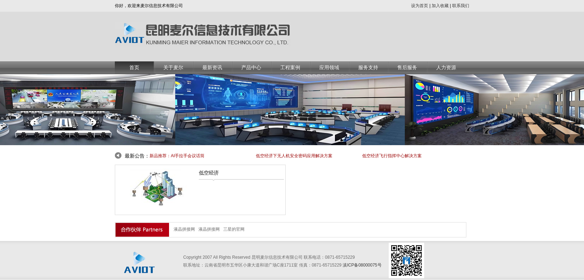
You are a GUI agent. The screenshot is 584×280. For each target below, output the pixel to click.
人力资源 (446, 67)
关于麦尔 (173, 67)
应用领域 (329, 67)
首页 (134, 67)
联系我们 (460, 5)
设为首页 (419, 5)
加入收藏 (440, 5)
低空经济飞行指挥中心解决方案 (392, 155)
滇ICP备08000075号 (362, 265)
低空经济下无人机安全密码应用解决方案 (294, 155)
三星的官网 (234, 229)
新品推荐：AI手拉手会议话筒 (177, 155)
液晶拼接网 (184, 229)
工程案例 (290, 67)
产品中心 (251, 67)
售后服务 (407, 67)
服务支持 (368, 67)
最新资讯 (212, 67)
